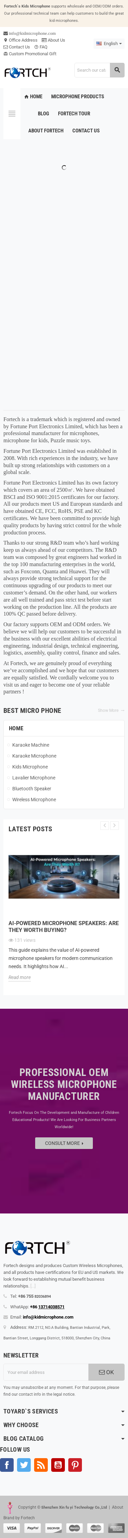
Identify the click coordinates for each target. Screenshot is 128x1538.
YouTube (58, 1465)
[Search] (99, 70)
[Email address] (45, 1372)
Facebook (7, 1465)
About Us (53, 40)
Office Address (20, 40)
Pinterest (75, 1465)
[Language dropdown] (109, 44)
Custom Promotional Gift (29, 53)
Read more (20, 977)
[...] (32, 1286)
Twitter (24, 1465)
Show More (111, 710)
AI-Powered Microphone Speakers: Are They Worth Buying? (64, 926)
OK (106, 1372)
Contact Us (16, 46)
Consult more (64, 1143)
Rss (41, 1465)
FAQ (40, 46)
